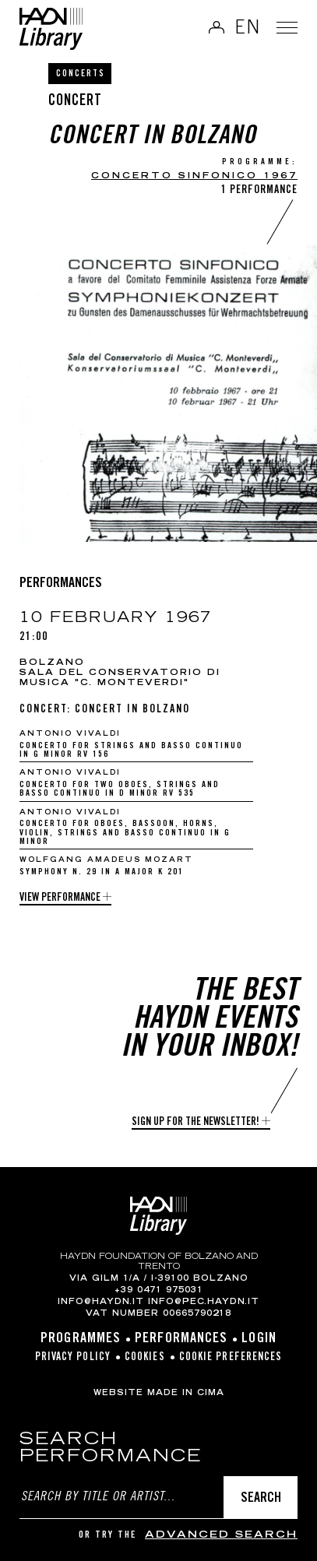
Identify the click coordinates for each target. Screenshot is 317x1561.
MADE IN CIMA (185, 1394)
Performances (181, 1339)
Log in (210, 27)
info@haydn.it (101, 1302)
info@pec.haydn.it (203, 1302)
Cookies (145, 1357)
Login (258, 1339)
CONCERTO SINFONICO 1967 (194, 176)
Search (261, 1499)
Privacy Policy (73, 1357)
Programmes (81, 1339)
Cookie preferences (231, 1357)
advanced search (221, 1536)
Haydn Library (51, 29)
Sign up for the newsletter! (195, 1122)
